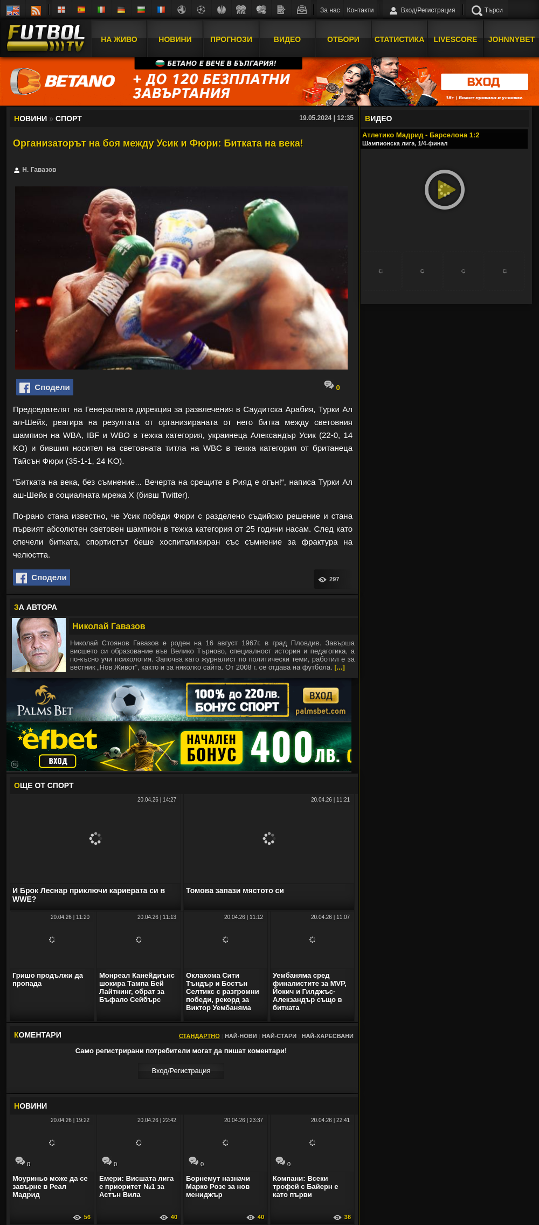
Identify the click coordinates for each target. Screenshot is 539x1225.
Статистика (400, 39)
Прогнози (231, 39)
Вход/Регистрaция (180, 1071)
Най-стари (279, 1036)
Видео (287, 39)
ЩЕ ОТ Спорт (43, 785)
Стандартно (199, 1036)
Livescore (456, 39)
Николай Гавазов (109, 626)
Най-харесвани (327, 1036)
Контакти (360, 10)
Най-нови (241, 1036)
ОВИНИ (30, 1106)
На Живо (119, 39)
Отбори (343, 39)
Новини (174, 39)
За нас (330, 10)
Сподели (44, 387)
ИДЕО (378, 118)
